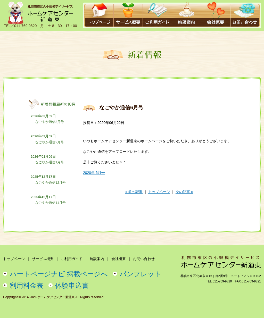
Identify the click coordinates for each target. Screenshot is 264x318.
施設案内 (97, 259)
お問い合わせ (144, 259)
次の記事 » (184, 192)
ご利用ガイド (71, 259)
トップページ (159, 192)
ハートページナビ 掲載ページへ (59, 274)
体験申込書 (72, 285)
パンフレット (140, 274)
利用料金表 (26, 285)
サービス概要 (43, 259)
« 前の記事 (134, 192)
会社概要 (118, 259)
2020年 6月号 (94, 173)
